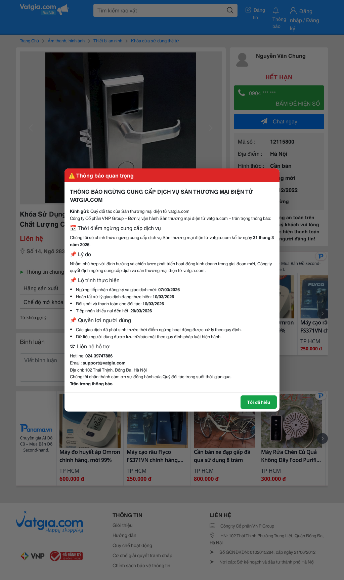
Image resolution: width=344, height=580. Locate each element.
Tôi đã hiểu (258, 402)
